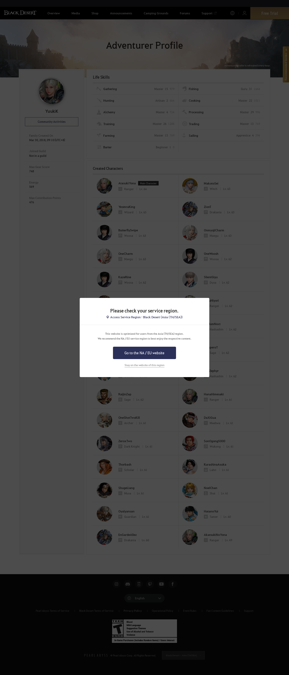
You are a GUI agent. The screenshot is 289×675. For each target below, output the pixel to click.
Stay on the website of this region (144, 365)
